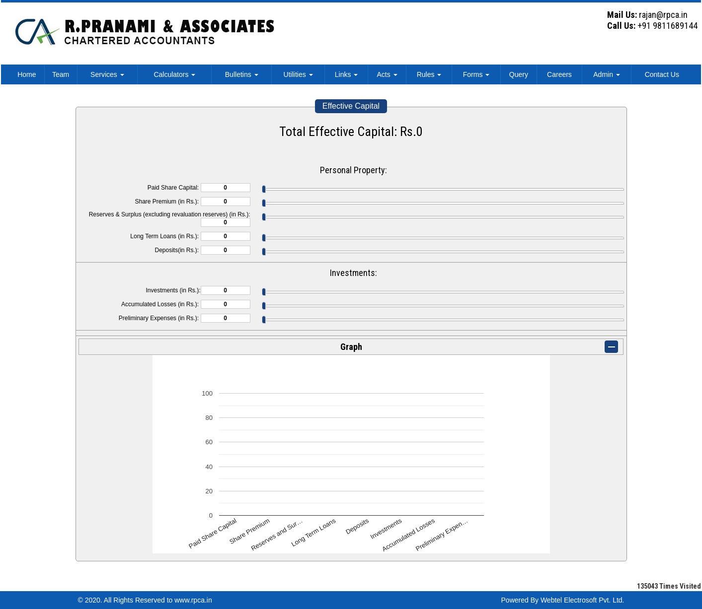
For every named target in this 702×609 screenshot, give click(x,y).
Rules (429, 74)
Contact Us (662, 74)
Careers (559, 74)
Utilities (298, 74)
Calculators (174, 74)
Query (518, 74)
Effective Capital (351, 106)
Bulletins (241, 74)
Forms (476, 74)
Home (26, 74)
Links (346, 74)
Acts (387, 74)
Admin (606, 74)
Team (60, 74)
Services (107, 74)
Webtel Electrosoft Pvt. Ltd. (582, 600)
